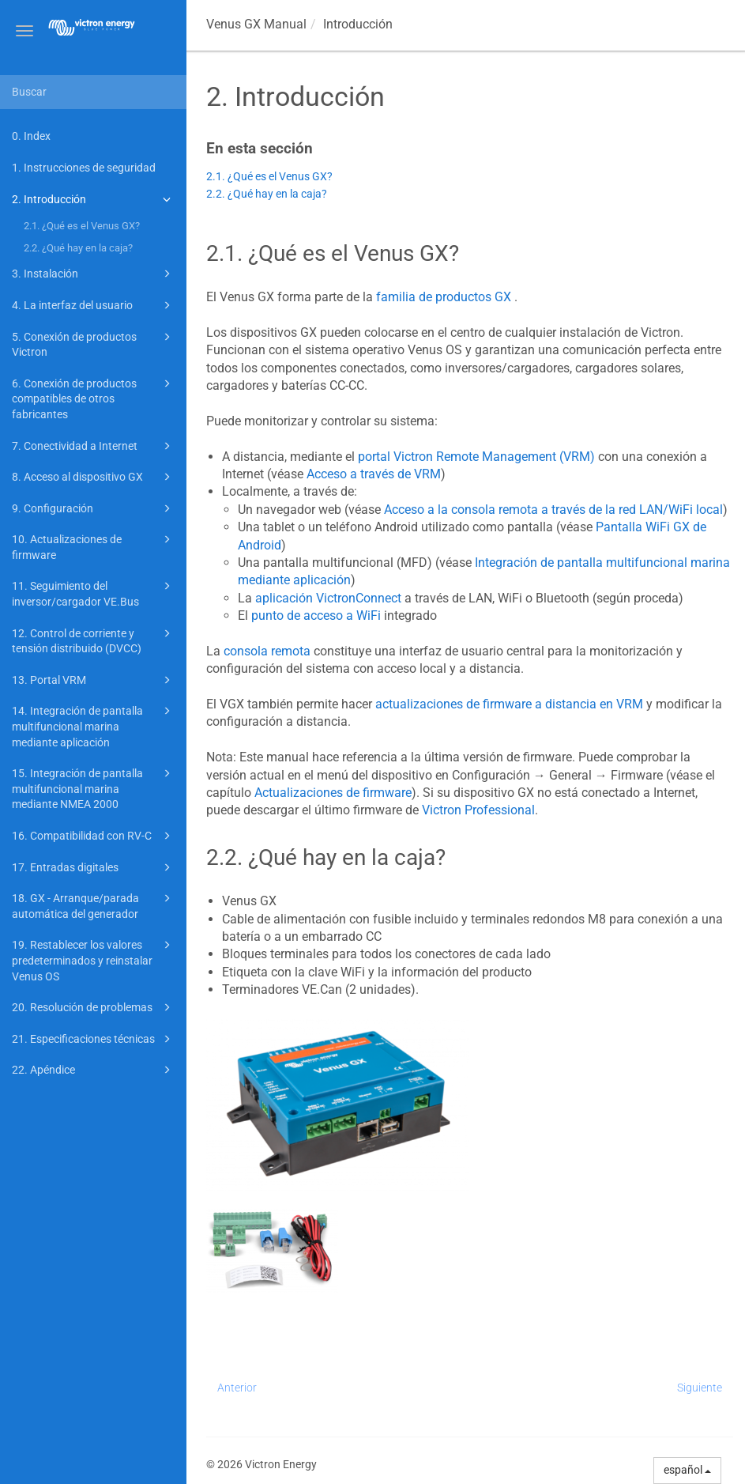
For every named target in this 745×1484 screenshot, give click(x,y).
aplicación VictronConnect (328, 598)
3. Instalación (93, 273)
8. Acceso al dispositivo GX (93, 476)
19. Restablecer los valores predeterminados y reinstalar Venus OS (93, 959)
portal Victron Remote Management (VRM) (476, 456)
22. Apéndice (93, 1069)
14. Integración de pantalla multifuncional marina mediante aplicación (93, 725)
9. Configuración (93, 508)
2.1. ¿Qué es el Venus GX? (82, 226)
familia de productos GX (443, 296)
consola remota (267, 651)
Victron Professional (478, 810)
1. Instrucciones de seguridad (84, 167)
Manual (256, 24)
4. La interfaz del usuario (93, 305)
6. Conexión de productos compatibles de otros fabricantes (93, 398)
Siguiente (699, 1387)
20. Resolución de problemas (93, 1007)
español (687, 1469)
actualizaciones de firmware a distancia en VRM (509, 704)
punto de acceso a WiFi (316, 615)
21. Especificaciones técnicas (93, 1039)
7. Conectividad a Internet (93, 446)
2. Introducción (93, 199)
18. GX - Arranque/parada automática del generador (93, 904)
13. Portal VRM (93, 680)
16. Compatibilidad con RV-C (93, 835)
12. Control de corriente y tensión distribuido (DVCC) (93, 640)
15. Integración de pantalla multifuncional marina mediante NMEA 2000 (93, 787)
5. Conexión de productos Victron (93, 343)
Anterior (237, 1387)
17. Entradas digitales (93, 867)
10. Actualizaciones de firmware (93, 546)
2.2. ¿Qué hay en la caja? (78, 248)
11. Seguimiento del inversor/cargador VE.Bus (93, 592)
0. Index (31, 136)
